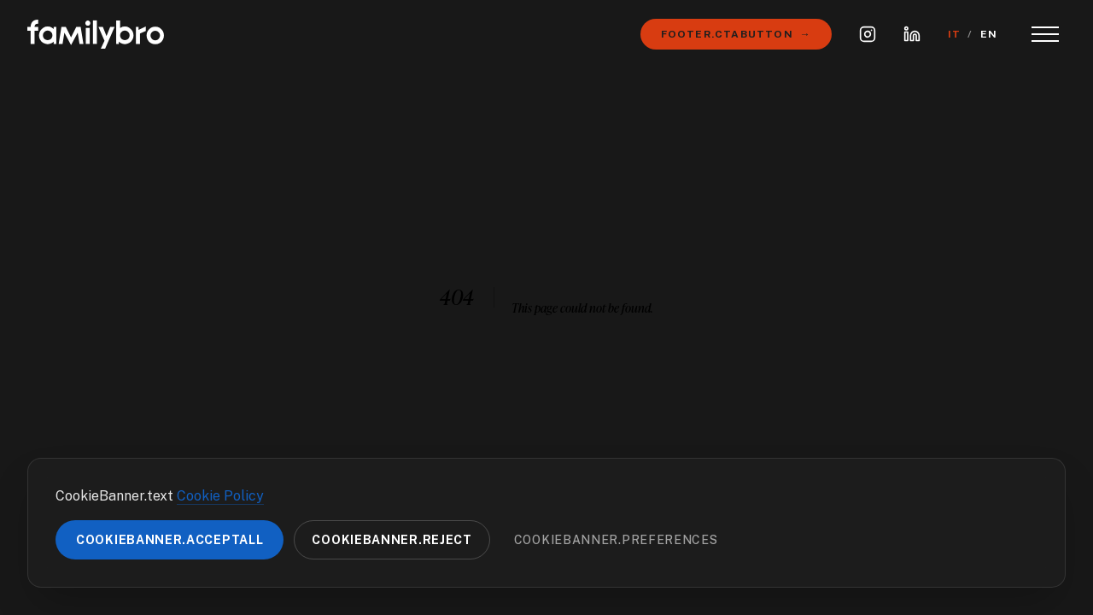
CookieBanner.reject (391, 540)
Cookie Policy (220, 496)
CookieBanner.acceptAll (169, 540)
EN (988, 34)
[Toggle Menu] (1045, 34)
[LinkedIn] (912, 34)
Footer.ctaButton (736, 34)
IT (954, 34)
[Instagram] (867, 34)
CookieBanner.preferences (616, 540)
